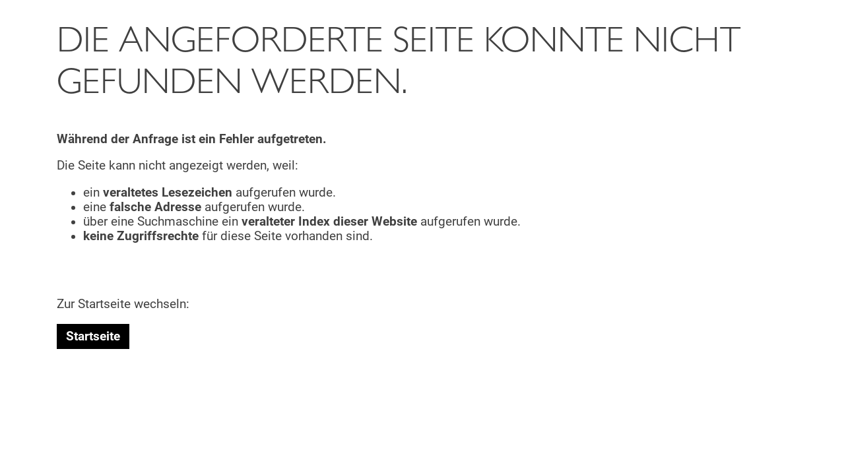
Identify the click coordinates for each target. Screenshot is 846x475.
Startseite (93, 336)
